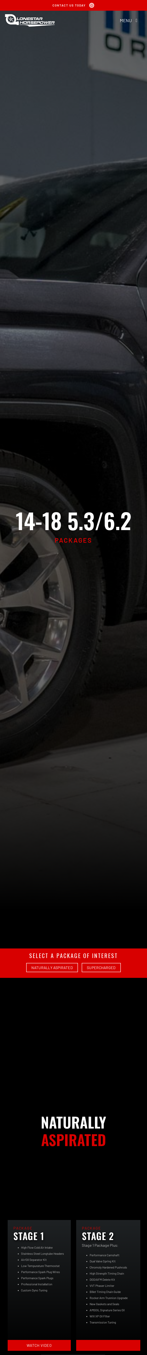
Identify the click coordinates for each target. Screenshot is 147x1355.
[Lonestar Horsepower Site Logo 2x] (29, 15)
